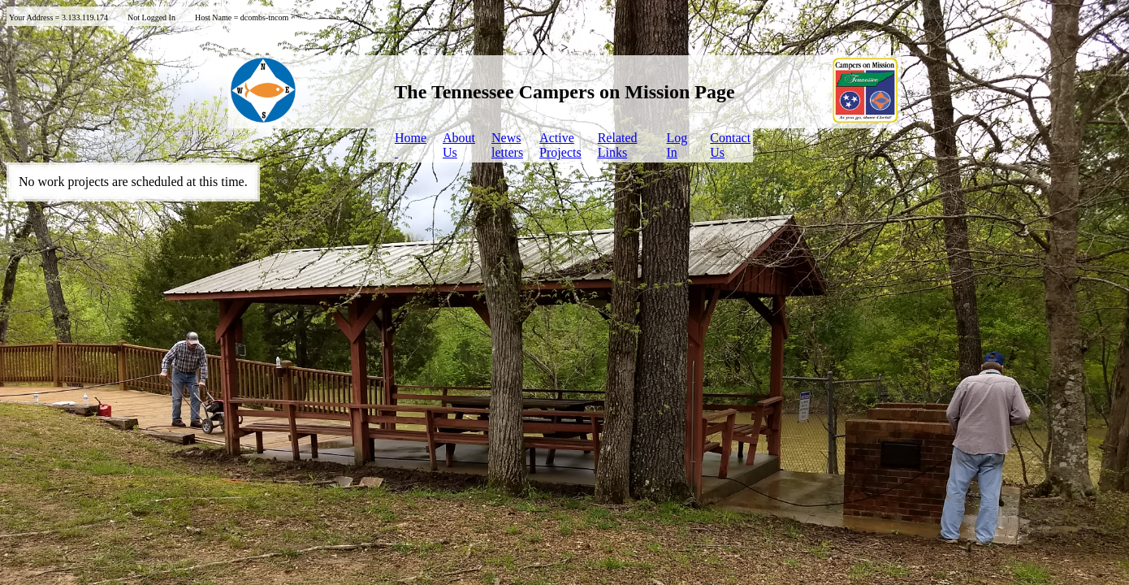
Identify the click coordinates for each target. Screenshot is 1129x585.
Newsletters (507, 145)
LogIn (677, 145)
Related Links (618, 145)
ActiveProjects (560, 145)
